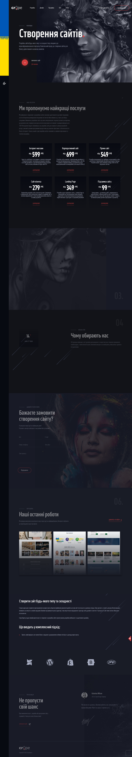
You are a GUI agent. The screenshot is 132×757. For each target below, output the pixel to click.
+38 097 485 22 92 (103, 8)
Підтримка (51, 8)
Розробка (32, 8)
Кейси (67, 8)
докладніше (36, 170)
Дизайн (42, 8)
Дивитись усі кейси (115, 520)
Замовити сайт (121, 8)
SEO (60, 8)
